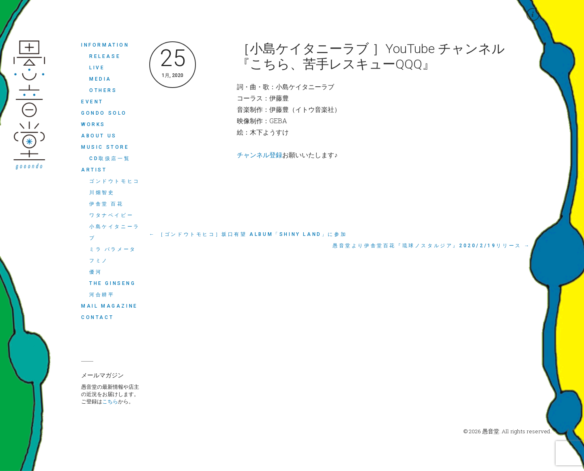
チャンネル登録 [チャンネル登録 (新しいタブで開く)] (259, 154)
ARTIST (94, 170)
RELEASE (104, 56)
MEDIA (100, 79)
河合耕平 (101, 295)
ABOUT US (99, 136)
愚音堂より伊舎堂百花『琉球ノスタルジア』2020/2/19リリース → (431, 245)
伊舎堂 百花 (106, 204)
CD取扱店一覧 (109, 158)
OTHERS (103, 90)
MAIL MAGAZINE (109, 306)
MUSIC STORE (105, 147)
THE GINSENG (112, 283)
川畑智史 (101, 192)
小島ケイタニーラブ (114, 232)
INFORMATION (105, 45)
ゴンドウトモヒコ (114, 181)
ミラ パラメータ (112, 249)
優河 (95, 272)
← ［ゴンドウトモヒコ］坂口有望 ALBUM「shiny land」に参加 (248, 234)
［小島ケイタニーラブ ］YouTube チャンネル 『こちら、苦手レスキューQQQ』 (371, 56)
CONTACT (97, 317)
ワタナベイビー (111, 215)
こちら (110, 401)
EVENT (92, 102)
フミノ (98, 260)
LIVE (97, 68)
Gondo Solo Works (104, 118)
